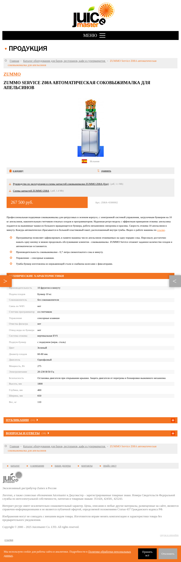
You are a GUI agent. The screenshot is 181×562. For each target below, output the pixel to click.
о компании (37, 465)
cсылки (8, 540)
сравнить (106, 170)
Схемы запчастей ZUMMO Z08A (31, 190)
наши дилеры (63, 465)
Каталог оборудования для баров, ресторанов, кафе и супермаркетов (64, 61)
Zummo (12, 74)
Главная (14, 61)
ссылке (161, 229)
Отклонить (167, 553)
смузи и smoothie (169, 535)
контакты (86, 465)
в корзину (18, 170)
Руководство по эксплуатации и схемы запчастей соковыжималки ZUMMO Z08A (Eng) (61, 183)
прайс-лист (109, 465)
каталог (15, 465)
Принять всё (147, 553)
